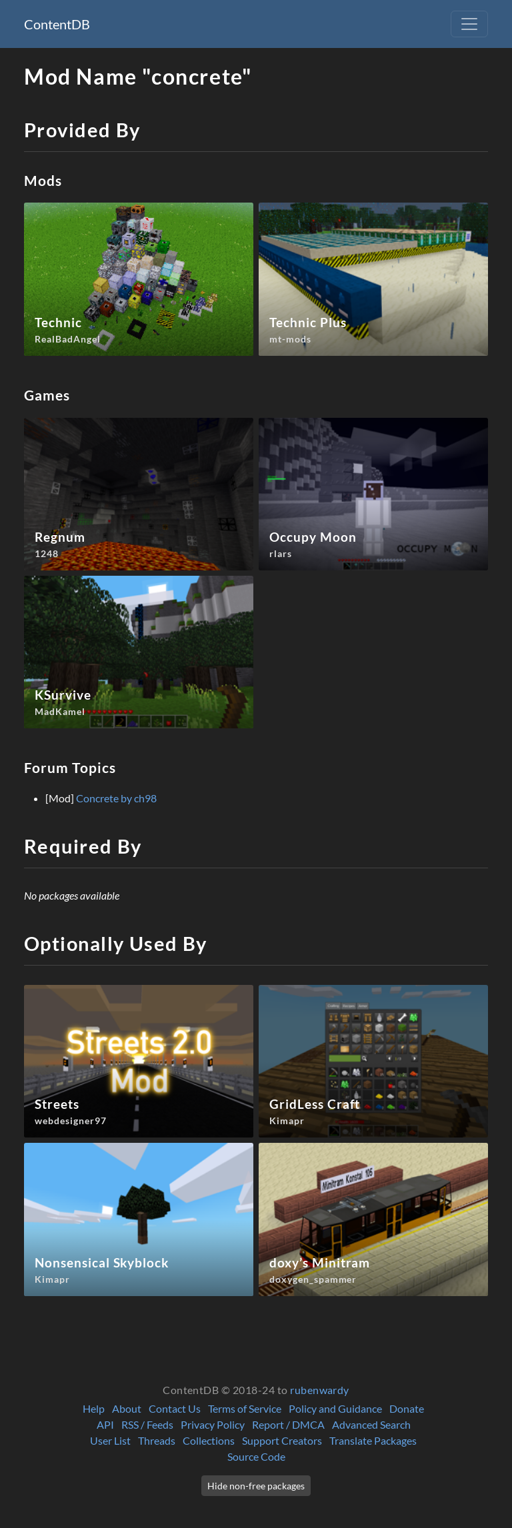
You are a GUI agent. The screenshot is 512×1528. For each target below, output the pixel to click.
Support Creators (282, 1440)
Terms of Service (244, 1408)
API (105, 1424)
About (126, 1408)
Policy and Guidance (335, 1408)
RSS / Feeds (147, 1424)
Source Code (256, 1456)
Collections (209, 1440)
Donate (406, 1408)
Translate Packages (373, 1440)
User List (110, 1440)
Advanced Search (371, 1424)
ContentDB (57, 24)
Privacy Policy (213, 1424)
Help (94, 1408)
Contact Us (175, 1408)
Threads (156, 1440)
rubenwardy (319, 1389)
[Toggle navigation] (469, 24)
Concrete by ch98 (116, 798)
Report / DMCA (288, 1424)
